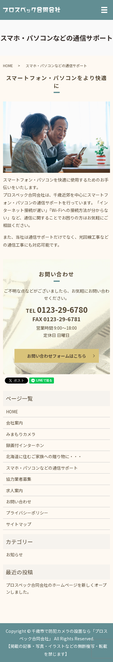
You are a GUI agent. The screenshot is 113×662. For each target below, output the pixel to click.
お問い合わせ (18, 502)
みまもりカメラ (21, 434)
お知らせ (14, 555)
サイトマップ (18, 524)
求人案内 (14, 490)
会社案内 (14, 423)
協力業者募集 (18, 479)
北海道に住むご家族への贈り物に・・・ (44, 456)
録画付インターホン (25, 445)
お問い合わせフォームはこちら (56, 356)
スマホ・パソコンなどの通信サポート (42, 468)
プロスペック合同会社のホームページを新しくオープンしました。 (56, 588)
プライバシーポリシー (27, 513)
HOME (8, 65)
